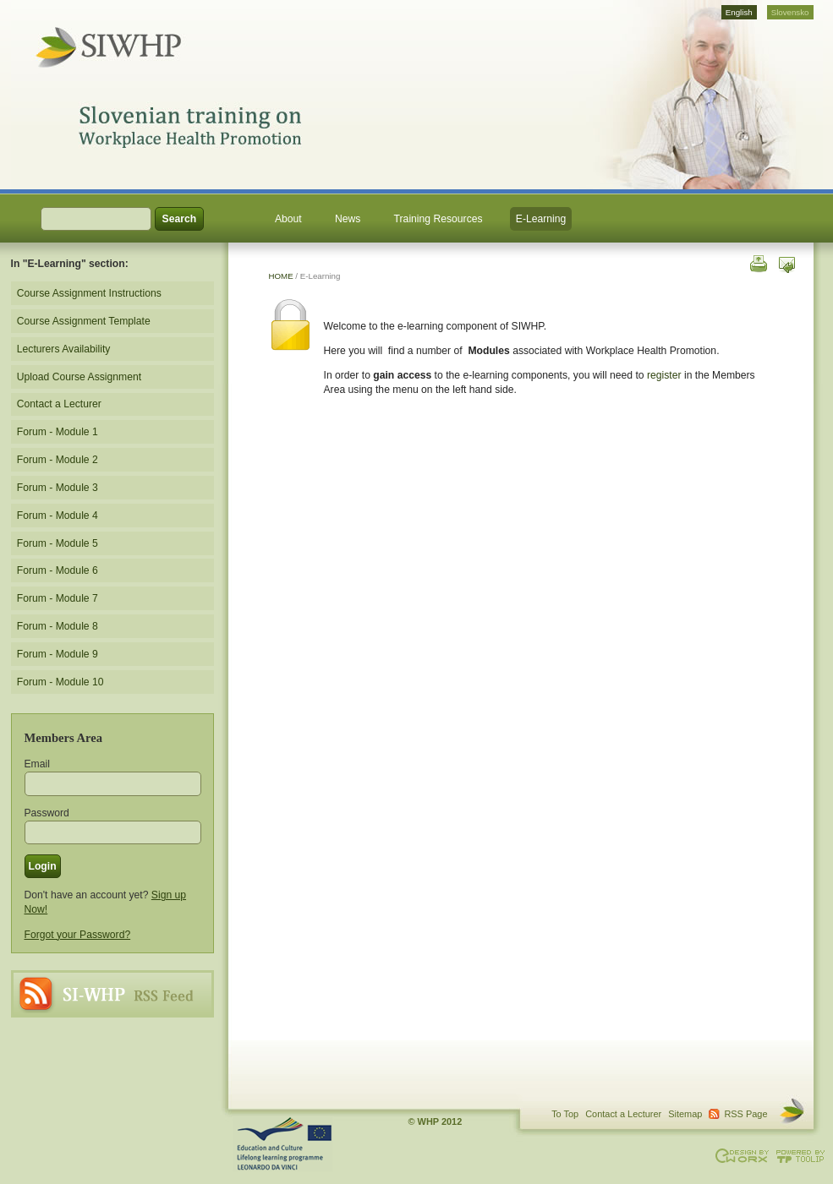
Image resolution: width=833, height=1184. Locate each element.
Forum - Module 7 (57, 598)
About (288, 219)
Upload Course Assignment (79, 377)
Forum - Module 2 (57, 460)
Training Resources (438, 219)
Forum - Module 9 (57, 654)
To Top (564, 1114)
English (739, 12)
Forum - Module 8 (57, 626)
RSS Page (112, 994)
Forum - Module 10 (60, 682)
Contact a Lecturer (59, 404)
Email (37, 764)
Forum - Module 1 (57, 432)
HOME (281, 276)
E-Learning (541, 219)
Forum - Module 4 (57, 515)
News (347, 219)
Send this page (786, 262)
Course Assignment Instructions (89, 293)
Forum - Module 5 (57, 543)
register (664, 375)
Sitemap (685, 1114)
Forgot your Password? (78, 935)
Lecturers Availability (64, 349)
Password (47, 813)
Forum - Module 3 (57, 488)
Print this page (757, 262)
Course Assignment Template (84, 321)
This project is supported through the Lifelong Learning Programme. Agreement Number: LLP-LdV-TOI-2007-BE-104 (283, 1144)
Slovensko (790, 12)
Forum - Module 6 (57, 570)
